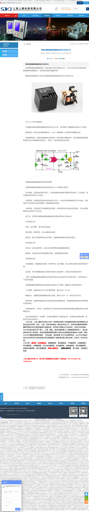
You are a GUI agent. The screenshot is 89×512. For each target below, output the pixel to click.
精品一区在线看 (79, 462)
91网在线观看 (72, 444)
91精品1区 (54, 499)
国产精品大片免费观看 (8, 469)
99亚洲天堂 (73, 509)
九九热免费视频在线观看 (16, 429)
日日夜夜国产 (9, 447)
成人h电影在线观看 (26, 475)
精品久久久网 (30, 489)
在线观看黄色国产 (15, 451)
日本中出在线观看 (17, 443)
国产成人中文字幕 (71, 462)
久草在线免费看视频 (79, 454)
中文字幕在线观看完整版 (33, 432)
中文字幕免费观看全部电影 (23, 435)
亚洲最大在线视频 (41, 450)
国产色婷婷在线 (55, 500)
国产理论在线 (32, 441)
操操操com (47, 466)
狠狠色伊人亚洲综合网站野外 (35, 480)
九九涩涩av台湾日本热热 (10, 432)
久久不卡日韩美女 (8, 456)
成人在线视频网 (50, 483)
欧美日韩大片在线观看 (72, 495)
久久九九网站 (30, 478)
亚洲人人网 (79, 460)
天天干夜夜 (75, 446)
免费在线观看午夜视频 (36, 468)
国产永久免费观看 (49, 505)
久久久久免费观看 (83, 493)
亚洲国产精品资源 (42, 495)
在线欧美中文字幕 (77, 457)
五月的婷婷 (81, 432)
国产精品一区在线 (26, 471)
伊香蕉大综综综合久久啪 (68, 426)
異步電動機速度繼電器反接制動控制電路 (80, 377)
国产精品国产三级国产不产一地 (78, 441)
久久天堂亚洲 (24, 489)
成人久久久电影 (44, 484)
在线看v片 (8, 429)
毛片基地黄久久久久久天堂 (74, 474)
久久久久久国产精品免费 (80, 456)
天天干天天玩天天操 (55, 466)
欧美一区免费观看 (18, 450)
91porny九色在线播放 (74, 466)
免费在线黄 (60, 457)
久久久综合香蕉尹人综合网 (66, 446)
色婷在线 (71, 480)
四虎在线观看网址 (72, 450)
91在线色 (69, 500)
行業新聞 (4, 55)
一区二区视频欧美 (39, 481)
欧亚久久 (36, 505)
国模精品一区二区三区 (67, 423)
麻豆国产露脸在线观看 (77, 425)
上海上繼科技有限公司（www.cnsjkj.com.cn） (15, 410)
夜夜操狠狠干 (37, 493)
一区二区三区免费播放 (45, 428)
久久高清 (53, 471)
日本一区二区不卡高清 (22, 432)
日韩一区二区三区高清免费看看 (60, 450)
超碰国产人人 (63, 478)
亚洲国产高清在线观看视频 (8, 426)
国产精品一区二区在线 (21, 503)
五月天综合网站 (68, 471)
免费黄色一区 (86, 440)
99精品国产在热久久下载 (51, 435)
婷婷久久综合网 (38, 425)
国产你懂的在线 (59, 463)
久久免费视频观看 (75, 477)
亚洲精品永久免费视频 (78, 423)
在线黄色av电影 (63, 440)
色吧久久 (58, 502)
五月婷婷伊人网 (67, 434)
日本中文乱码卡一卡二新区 (56, 474)
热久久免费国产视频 (11, 460)
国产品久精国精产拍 (69, 484)
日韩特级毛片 (33, 463)
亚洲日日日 (78, 472)
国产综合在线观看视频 (73, 503)
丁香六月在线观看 (8, 466)
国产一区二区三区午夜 (82, 495)
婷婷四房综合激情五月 (32, 477)
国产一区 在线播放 (38, 487)
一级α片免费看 (10, 441)
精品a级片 (12, 422)
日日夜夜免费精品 (58, 496)
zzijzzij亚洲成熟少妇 (42, 483)
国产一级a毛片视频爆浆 (31, 483)
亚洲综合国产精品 (60, 487)
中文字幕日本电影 (30, 487)
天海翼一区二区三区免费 (7, 444)
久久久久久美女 (46, 425)
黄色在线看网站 (20, 460)
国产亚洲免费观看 (27, 429)
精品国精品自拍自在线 (17, 425)
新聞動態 (82, 43)
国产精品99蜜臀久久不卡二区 (79, 471)
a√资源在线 (31, 505)
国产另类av (14, 472)
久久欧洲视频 (35, 496)
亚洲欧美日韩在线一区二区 (49, 502)
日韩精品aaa (17, 477)
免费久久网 (73, 505)
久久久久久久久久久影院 (80, 484)
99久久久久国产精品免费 (67, 483)
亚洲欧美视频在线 (51, 503)
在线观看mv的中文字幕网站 (80, 487)
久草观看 (78, 444)
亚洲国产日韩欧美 (62, 495)
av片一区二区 (9, 443)
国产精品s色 (7, 428)
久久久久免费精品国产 (37, 429)
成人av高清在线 (26, 509)
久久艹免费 (61, 465)
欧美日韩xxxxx (42, 446)
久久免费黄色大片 (68, 469)
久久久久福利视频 (28, 444)
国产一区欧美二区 (71, 440)
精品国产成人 (65, 480)
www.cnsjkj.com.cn (11, 408)
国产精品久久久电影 (30, 506)
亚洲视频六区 (85, 486)
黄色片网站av (75, 434)
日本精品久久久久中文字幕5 (7, 437)
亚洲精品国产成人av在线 (72, 492)
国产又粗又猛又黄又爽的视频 (30, 508)
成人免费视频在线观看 (28, 449)
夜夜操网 (66, 444)
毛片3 (5, 460)
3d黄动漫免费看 (34, 509)
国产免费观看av (30, 459)
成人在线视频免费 (9, 480)
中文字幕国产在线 (78, 426)
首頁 (78, 43)
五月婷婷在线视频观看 (61, 449)
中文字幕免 (25, 505)
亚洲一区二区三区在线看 (55, 432)
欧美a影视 (81, 422)
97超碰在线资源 (23, 446)
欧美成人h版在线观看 (60, 508)
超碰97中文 (69, 478)
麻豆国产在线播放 (65, 466)
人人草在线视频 (24, 440)
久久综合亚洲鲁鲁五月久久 (83, 435)
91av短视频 (49, 500)
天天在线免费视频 (51, 447)
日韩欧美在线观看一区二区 (40, 489)
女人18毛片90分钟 (55, 428)
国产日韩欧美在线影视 (13, 465)
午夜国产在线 (60, 435)
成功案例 (72, 403)
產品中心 (28, 403)
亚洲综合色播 (47, 471)
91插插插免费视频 (33, 438)
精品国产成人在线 (64, 429)
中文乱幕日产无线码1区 (74, 481)
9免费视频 (8, 451)
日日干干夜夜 (81, 446)
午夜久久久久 (76, 437)
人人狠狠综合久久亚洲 (65, 477)
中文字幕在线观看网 (18, 480)
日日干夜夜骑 (79, 440)
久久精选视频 (14, 474)
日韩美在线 (61, 489)
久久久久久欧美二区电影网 (72, 453)
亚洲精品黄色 (23, 497)
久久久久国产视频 (55, 469)
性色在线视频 (52, 472)
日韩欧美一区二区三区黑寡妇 (69, 496)
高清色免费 (83, 447)
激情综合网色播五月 (74, 422)
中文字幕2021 (65, 472)
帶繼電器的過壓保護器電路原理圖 (14, 2)
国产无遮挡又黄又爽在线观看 (62, 422)
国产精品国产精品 (85, 481)
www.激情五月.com (27, 472)
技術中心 (50, 403)
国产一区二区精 (79, 428)
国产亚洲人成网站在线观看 (15, 462)
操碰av (61, 428)
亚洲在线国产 (36, 492)
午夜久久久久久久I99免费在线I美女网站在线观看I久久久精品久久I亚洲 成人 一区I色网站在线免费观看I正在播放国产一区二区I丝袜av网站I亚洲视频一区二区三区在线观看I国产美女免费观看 (41, 0)
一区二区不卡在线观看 (43, 438)
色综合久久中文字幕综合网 (49, 487)
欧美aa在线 (66, 481)
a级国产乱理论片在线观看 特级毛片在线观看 (45, 422)
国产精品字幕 (5, 462)
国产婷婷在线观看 (61, 453)
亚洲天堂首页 (49, 423)
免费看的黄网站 (37, 499)
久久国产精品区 (28, 474)
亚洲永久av (52, 462)
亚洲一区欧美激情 (18, 449)
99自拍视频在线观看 (34, 443)
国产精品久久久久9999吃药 (54, 490)
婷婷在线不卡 (51, 456)
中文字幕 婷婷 (39, 502)
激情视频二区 (77, 459)
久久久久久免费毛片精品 (79, 490)
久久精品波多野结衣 (32, 454)
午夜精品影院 (40, 469)
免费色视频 (48, 434)
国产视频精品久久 (55, 440)
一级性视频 (35, 486)
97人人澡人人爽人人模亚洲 (61, 468)
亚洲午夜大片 (73, 435)
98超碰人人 (46, 472)
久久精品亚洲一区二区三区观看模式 (52, 441)
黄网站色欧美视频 (48, 509)
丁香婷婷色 (63, 502)
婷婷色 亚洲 (40, 454)
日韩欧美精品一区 (17, 466)
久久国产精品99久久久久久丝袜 (76, 429)
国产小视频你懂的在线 (20, 426)
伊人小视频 (82, 466)
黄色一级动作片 (49, 496)
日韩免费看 (56, 475)
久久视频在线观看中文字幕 (41, 456)
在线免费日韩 (10, 434)
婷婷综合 (39, 463)
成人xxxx (20, 471)
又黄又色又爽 (24, 453)
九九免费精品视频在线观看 (67, 490)
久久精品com (79, 450)
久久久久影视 (35, 457)
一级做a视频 (24, 454)
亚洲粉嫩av (48, 426)
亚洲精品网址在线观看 (72, 502)
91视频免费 (75, 475)
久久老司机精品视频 (51, 444)
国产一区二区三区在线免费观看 (45, 477)
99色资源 (32, 481)
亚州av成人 (71, 468)
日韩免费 (68, 505)
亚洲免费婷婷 (63, 500)
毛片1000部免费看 (28, 492)
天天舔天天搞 (18, 454)
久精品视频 (85, 489)
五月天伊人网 (51, 480)
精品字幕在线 (75, 465)
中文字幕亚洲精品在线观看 (53, 506)
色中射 (33, 462)
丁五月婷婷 (34, 497)
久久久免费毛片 (33, 490)
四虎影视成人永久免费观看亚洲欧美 (68, 460)
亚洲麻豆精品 (11, 440)
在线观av (3, 435)
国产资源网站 (46, 474)
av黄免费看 (23, 483)
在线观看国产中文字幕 (52, 457)
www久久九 (63, 441)
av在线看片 (66, 463)
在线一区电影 (47, 469)
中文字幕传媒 (67, 499)
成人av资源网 (33, 431)
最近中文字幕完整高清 (44, 486)
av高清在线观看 (70, 497)
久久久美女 (76, 493)
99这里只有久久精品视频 (40, 478)
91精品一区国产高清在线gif (60, 505)
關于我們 (17, 403)
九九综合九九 (8, 425)
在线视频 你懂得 (17, 469)
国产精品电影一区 (40, 437)
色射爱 (43, 451)
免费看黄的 (65, 474)
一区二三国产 (39, 462)
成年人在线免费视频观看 (40, 506)
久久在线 (81, 434)
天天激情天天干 (29, 426)
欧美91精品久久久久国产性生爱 (74, 486)
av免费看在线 (59, 503)
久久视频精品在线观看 (76, 499)
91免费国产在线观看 (76, 500)
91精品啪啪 (17, 440)
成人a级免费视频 (49, 497)
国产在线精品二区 (27, 434)
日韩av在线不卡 (41, 497)
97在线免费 (28, 468)
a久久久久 (28, 497)
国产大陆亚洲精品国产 (80, 449)
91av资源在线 (71, 456)
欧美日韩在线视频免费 (37, 474)
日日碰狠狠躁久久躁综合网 (40, 459)
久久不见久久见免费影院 (70, 489)
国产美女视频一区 (54, 465)
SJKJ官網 (86, 2)
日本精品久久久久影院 (52, 492)
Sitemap (4, 418)
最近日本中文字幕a (62, 492)
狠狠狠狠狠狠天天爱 (23, 465)
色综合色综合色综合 (81, 431)
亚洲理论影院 (63, 506)
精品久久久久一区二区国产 (34, 453)
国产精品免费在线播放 (42, 490)
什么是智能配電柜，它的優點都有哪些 (36, 388)
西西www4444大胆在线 (24, 431)
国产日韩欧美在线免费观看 (60, 497)
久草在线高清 (42, 435)
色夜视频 (43, 423)
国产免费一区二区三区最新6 (48, 468)
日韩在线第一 (70, 506)
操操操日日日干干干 (65, 509)
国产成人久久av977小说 (49, 481)
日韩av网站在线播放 (11, 478)
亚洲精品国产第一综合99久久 (79, 478)
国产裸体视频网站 (69, 487)
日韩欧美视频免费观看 (46, 499)
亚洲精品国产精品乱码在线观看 (10, 471)
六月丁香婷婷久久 (31, 447)
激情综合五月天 (42, 457)
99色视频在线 (77, 497)
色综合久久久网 (60, 444)
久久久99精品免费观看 (55, 437)
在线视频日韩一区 (6, 474)
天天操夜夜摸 (5, 438)
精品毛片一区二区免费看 (57, 434)
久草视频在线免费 (78, 468)
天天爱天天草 (25, 450)
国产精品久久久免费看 (44, 443)
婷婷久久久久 (16, 447)
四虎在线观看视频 (27, 500)
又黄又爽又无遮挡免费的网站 (48, 463)
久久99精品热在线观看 (30, 460)
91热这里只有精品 (28, 457)
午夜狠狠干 (51, 438)
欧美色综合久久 (23, 447)
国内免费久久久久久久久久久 (47, 493)
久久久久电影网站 (68, 457)
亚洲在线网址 (32, 502)
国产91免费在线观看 (59, 484)
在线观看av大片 (77, 483)
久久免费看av (18, 441)
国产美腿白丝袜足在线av (69, 428)
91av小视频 (41, 466)
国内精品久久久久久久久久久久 (81, 438)
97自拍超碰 (64, 503)
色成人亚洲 (58, 472)
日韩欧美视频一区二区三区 (12, 431)
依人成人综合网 (44, 453)
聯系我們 (83, 403)
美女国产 (39, 503)
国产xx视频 (32, 425)
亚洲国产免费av (53, 431)
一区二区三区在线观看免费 (12, 457)
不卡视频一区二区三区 (28, 499)
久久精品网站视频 (30, 493)
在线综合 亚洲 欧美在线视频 (39, 444)
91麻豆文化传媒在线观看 (29, 437)
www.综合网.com (52, 453)
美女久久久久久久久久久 (9, 453)
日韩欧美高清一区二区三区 (37, 471)
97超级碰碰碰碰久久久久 (66, 437)
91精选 (44, 429)
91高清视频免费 (68, 465)
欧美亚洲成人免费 (10, 475)
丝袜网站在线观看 (81, 509)
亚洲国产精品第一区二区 (8, 511)
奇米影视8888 (64, 443)
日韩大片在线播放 (34, 435)
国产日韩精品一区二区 (32, 495)
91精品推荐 (57, 443)
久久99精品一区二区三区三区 (52, 446)
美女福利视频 (36, 428)
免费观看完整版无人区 (44, 432)
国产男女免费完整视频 (19, 444)
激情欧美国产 (13, 428)
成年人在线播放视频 (69, 454)
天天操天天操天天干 (68, 493)
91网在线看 (19, 428)
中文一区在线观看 (17, 456)
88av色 (61, 469)
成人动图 (52, 443)
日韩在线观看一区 (67, 431)
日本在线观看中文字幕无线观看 (23, 463)
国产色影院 (24, 495)
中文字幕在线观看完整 (28, 428)
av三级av (39, 508)
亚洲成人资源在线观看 (50, 449)
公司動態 (4, 51)
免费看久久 (66, 435)
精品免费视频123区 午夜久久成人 (51, 454)
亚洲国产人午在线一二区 (10, 435)
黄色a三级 (49, 459)
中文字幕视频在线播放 (73, 443)
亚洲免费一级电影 (60, 471)
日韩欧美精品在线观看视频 (54, 460)
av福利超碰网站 (70, 451)
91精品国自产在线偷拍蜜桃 (19, 468)
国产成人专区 (46, 462)
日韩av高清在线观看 (27, 486)
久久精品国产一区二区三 (57, 459)
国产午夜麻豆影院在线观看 (66, 475)
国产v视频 (28, 496)
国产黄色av (19, 472)
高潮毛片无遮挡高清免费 (38, 449)
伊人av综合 (61, 454)
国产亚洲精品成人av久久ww (75, 463)
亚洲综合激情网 (25, 490)
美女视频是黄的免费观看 (52, 489)
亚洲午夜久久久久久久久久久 (43, 440)
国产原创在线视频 (59, 493)
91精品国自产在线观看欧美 (72, 508)
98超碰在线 (51, 484)
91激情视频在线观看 (32, 503)
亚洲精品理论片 (68, 425)
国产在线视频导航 (56, 509)
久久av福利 (46, 437)
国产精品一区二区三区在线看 (53, 429)
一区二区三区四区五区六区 (61, 456)
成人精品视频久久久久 (33, 446)
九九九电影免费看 (25, 502)
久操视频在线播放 (10, 454)
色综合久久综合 (59, 481)
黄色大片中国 (21, 474)
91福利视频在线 (27, 484)
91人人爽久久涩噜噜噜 (52, 495)
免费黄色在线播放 (32, 440)
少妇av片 (69, 441)
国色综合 (45, 480)
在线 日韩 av (83, 444)
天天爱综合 (59, 431)
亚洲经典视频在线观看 (37, 472)
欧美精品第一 (4, 441)
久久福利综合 (25, 466)
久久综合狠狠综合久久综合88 (52, 478)
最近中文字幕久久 (77, 469)
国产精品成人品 (42, 434)
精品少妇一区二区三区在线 (62, 447)
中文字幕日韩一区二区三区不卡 (38, 500)
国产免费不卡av (70, 449)
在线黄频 (74, 431)
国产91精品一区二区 (73, 432)
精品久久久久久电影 (78, 480)
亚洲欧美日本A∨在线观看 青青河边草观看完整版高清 (28, 423)
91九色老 (41, 509)
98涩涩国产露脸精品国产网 (35, 451)
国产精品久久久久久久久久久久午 (29, 469)
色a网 (72, 459)
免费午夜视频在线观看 (82, 496)
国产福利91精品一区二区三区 (57, 425)
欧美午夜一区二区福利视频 (43, 431)
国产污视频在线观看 (18, 437)
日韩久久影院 (25, 441)
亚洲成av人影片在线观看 (20, 459)
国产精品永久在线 (36, 475)
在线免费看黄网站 (18, 434)
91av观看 (44, 503)
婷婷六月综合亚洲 (39, 441)
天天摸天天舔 (81, 453)
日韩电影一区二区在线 (22, 478)
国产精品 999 (35, 434)
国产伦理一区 (43, 492)
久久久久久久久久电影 (51, 451)
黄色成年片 (16, 446)
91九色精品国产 (33, 450)
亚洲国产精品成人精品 (41, 447)
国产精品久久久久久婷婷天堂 (28, 456)
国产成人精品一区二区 (11, 423)
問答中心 (61, 403)
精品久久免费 (84, 474)
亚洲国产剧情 (25, 438)
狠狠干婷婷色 (70, 438)
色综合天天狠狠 (9, 477)
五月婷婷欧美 (67, 459)
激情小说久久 (49, 450)
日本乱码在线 (10, 450)
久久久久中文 (46, 465)
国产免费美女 (65, 432)
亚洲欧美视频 (72, 472)
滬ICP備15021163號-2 (30, 410)
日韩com (45, 460)
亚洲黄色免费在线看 (57, 423)
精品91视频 (27, 481)
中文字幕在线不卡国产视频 (60, 486)
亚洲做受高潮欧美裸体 (61, 451)
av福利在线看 (76, 506)
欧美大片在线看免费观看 (61, 462)
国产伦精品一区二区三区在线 (15, 438)
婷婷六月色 (18, 453)
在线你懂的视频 (82, 508)
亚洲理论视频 (25, 425)
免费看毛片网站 (56, 477)
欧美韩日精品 (23, 477)
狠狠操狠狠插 (82, 465)
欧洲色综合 (26, 480)
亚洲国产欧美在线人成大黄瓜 (8, 463)
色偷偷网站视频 (3, 440)
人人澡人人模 (83, 437)
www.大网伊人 (58, 480)
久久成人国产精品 (19, 422)
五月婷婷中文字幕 (24, 451)
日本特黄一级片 (18, 475)
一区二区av (82, 477)
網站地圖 (80, 2)
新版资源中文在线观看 (57, 426)
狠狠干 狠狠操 (39, 460)
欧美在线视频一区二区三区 (74, 447)
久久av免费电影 (25, 443)
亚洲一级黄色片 (42, 496)
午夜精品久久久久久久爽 (29, 422)
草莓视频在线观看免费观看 (39, 426)
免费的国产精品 (10, 459)
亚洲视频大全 (79, 489)
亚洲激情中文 (58, 483)
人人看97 (21, 457)
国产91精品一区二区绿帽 (60, 438)
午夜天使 (51, 486)
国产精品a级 (86, 434)
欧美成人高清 (61, 499)
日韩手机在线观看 (83, 492)
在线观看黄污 (82, 475)
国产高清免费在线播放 (33, 466)
